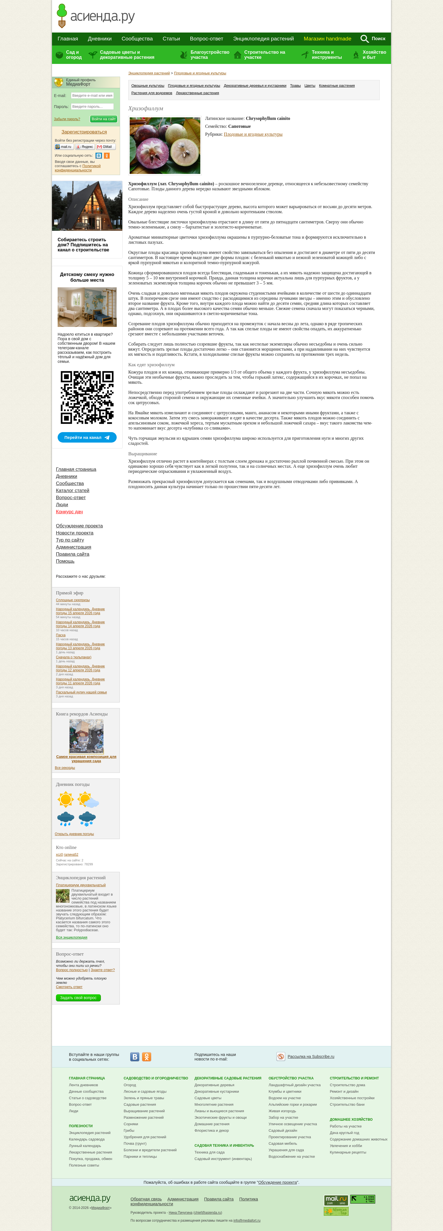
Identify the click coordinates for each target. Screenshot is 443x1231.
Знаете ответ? (103, 970)
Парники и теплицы (140, 1156)
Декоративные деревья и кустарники (255, 85)
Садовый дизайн (283, 1130)
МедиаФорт (101, 1208)
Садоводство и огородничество (156, 1078)
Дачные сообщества (86, 1091)
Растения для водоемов (151, 93)
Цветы (310, 85)
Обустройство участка (291, 1078)
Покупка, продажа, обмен (90, 1159)
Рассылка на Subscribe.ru (311, 1056)
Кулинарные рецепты (348, 1152)
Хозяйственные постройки (352, 1098)
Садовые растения (140, 1104)
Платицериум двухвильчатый (81, 885)
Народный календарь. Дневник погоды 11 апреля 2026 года (80, 681)
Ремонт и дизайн (344, 1091)
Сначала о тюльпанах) (74, 657)
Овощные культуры (147, 85)
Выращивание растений (144, 1111)
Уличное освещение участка (293, 1124)
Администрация (73, 547)
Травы (295, 85)
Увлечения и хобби (346, 1146)
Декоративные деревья (214, 1085)
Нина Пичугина (180, 1213)
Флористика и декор (212, 1130)
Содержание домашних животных (358, 1139)
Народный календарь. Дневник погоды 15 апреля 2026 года (80, 611)
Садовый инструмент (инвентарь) (223, 1159)
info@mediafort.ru (246, 1221)
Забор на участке (283, 1117)
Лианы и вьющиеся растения (219, 1111)
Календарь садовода (87, 1139)
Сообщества (137, 39)
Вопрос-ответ (206, 39)
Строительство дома (347, 1085)
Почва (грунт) (135, 1143)
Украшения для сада (286, 1150)
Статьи (171, 39)
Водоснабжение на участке (292, 1156)
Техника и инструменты (327, 55)
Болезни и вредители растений (150, 1150)
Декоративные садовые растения (228, 1078)
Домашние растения (212, 1124)
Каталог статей (72, 490)
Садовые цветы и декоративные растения (127, 55)
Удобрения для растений (145, 1137)
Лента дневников (83, 1085)
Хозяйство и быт (374, 55)
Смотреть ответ (69, 987)
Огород (130, 1085)
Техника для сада (210, 1152)
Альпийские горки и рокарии (293, 1104)
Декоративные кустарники (217, 1091)
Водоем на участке (285, 1098)
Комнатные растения (337, 85)
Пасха (61, 635)
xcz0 (59, 855)
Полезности (81, 1126)
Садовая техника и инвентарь (224, 1146)
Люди (62, 504)
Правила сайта (72, 554)
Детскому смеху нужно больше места (87, 277)
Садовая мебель (283, 1143)
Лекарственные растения (197, 93)
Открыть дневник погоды (74, 834)
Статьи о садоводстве (88, 1098)
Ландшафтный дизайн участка (295, 1085)
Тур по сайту (70, 540)
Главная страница (76, 469)
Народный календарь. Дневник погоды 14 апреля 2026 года (80, 624)
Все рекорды (65, 768)
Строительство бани (347, 1104)
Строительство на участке (264, 55)
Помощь (65, 561)
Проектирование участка (290, 1137)
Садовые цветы (208, 1098)
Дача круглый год (344, 1133)
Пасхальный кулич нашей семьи (81, 692)
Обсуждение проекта (79, 526)
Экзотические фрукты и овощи (221, 1117)
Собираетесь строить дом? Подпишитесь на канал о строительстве (83, 244)
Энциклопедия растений (263, 39)
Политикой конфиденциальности (78, 168)
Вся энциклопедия (71, 937)
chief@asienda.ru (208, 1213)
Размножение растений (144, 1117)
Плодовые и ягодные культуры (200, 73)
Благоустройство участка (210, 55)
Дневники (100, 39)
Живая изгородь (282, 1111)
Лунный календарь (85, 1146)
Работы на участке (346, 1126)
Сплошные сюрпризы (73, 600)
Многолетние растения (214, 1104)
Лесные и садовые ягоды (145, 1091)
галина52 (71, 855)
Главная (68, 39)
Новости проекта (75, 533)
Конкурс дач (69, 511)
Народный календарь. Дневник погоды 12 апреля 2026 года (80, 668)
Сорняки (131, 1124)
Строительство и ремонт (354, 1078)
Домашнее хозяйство (351, 1120)
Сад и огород (74, 55)
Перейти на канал (82, 437)
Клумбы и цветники (285, 1091)
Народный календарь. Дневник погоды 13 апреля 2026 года (80, 646)
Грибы (129, 1130)
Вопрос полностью (72, 970)
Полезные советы (84, 1165)
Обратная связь (146, 1198)
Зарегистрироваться (84, 132)
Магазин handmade (327, 39)
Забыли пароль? (67, 119)
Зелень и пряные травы (144, 1098)
